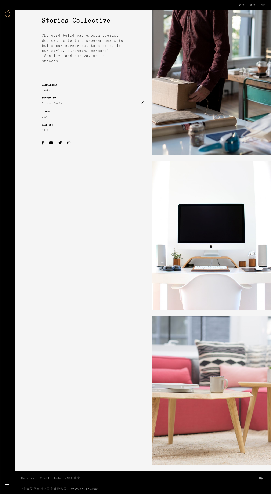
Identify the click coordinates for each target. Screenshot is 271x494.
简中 (242, 5)
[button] (8, 485)
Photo (46, 90)
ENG (263, 5)
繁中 (253, 5)
